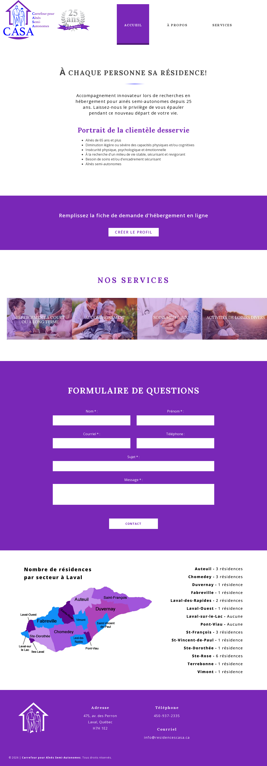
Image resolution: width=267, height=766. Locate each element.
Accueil (133, 25)
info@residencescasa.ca (167, 737)
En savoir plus (134, 344)
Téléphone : (175, 434)
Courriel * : (91, 434)
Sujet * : (133, 457)
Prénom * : (175, 411)
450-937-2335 (167, 716)
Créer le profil (133, 232)
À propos (177, 25)
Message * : (133, 479)
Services (222, 25)
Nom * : (92, 411)
